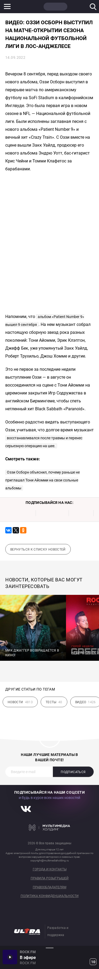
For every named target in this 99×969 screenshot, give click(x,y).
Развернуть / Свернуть (49, 948)
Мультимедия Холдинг (49, 827)
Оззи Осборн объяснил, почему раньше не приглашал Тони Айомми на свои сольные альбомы (42, 480)
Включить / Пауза (10, 957)
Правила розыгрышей (50, 878)
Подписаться (73, 772)
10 (93, 962)
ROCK (55, 7)
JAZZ (80, 7)
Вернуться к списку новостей (38, 549)
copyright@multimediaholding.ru (49, 860)
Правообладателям (49, 887)
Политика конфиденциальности (50, 896)
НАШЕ (30, 7)
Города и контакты (50, 869)
